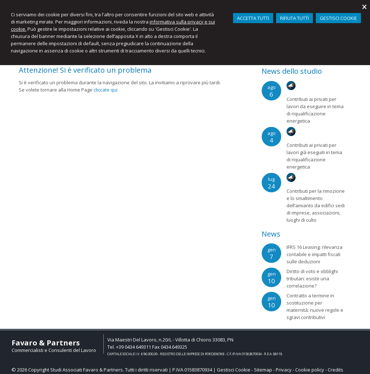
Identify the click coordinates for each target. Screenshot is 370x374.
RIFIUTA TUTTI (294, 18)
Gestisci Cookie (233, 369)
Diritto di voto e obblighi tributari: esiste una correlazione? (312, 278)
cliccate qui (105, 89)
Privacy (284, 369)
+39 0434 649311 (133, 347)
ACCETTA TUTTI (253, 18)
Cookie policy (309, 369)
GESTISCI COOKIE (338, 18)
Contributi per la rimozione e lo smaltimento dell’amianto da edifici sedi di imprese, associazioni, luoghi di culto (316, 205)
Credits (335, 369)
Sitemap (263, 369)
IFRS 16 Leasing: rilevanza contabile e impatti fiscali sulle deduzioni (315, 254)
